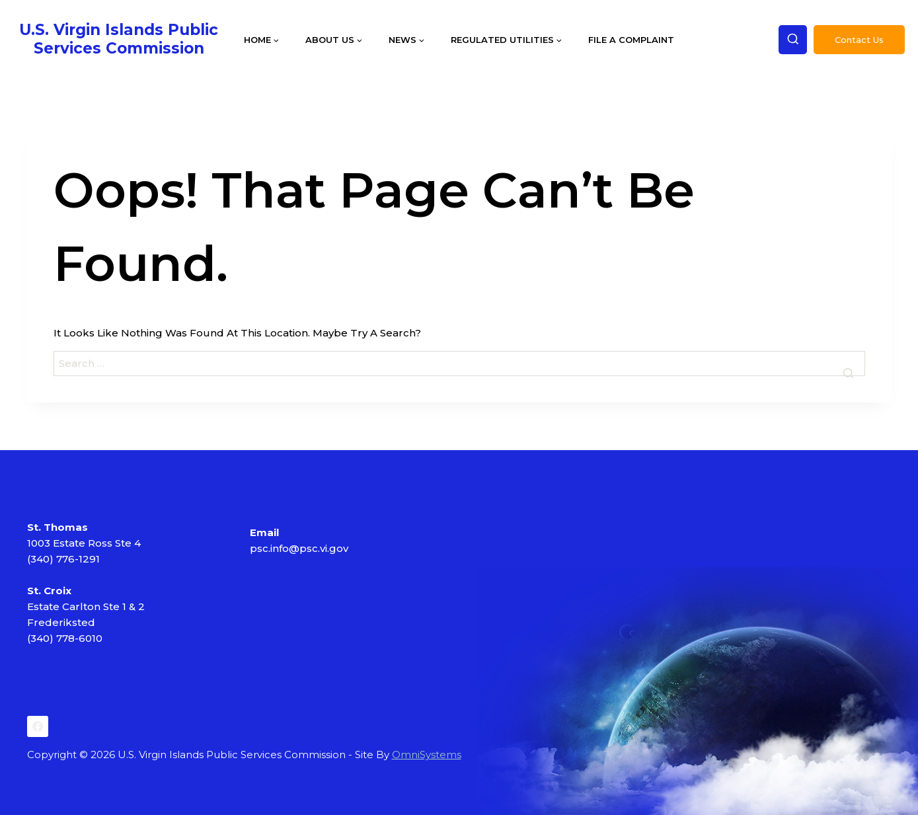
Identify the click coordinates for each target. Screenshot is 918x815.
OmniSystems (426, 754)
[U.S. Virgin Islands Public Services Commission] (119, 39)
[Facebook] (37, 726)
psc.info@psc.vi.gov (299, 548)
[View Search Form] (793, 39)
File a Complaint (631, 39)
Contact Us (859, 39)
